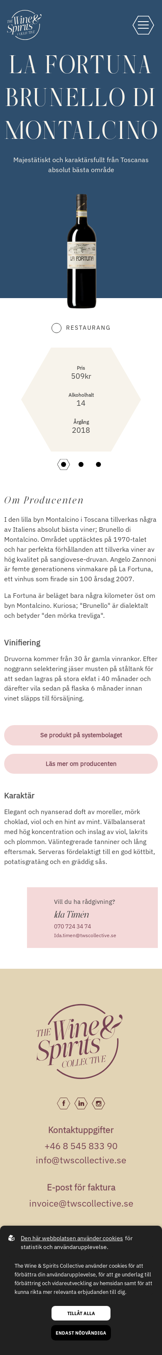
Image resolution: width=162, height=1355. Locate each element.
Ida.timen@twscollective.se (85, 935)
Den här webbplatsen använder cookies (72, 1238)
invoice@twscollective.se (81, 1203)
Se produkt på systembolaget (81, 735)
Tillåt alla (81, 1313)
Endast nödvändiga (81, 1333)
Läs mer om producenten (81, 764)
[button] (63, 464)
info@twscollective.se (81, 1160)
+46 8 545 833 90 (81, 1146)
